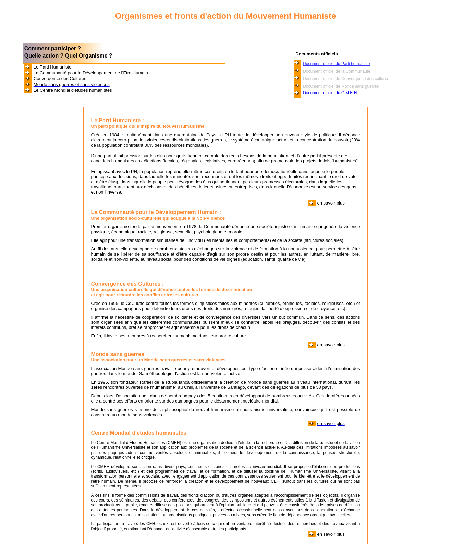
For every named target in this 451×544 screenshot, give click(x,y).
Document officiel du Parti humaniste (336, 63)
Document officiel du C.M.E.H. (330, 92)
